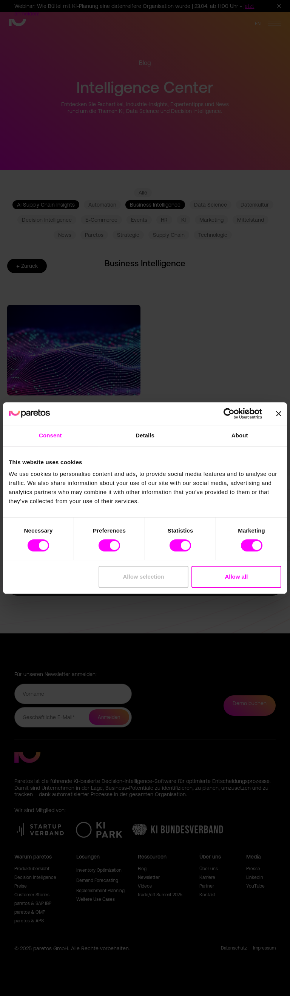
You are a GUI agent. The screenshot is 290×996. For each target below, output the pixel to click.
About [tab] (239, 435)
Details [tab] (145, 435)
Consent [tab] (50, 435)
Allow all (236, 576)
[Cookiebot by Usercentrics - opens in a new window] (229, 413)
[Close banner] (278, 413)
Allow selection (143, 576)
